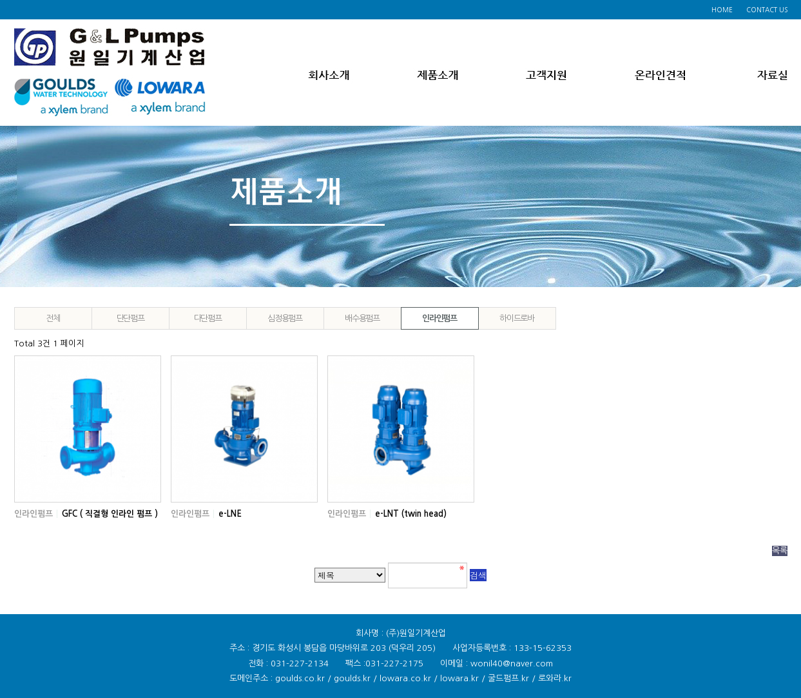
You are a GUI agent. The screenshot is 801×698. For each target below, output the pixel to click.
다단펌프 (208, 318)
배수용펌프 (362, 318)
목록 (779, 550)
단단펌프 (130, 318)
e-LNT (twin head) (411, 514)
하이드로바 (516, 318)
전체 (52, 318)
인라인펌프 (439, 318)
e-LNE (230, 514)
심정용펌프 (284, 318)
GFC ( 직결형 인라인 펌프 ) (110, 514)
